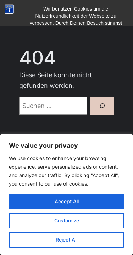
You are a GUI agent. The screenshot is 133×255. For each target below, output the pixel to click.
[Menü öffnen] (23, 22)
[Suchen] (102, 106)
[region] (66, 194)
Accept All (67, 201)
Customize (66, 220)
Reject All (66, 240)
